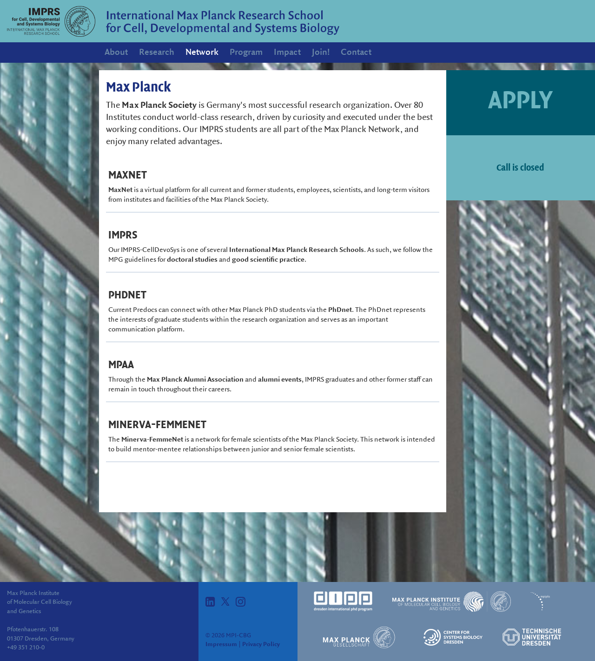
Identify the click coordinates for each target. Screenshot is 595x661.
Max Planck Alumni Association (195, 379)
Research (156, 52)
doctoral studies (192, 260)
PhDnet (340, 310)
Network (201, 52)
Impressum (221, 644)
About (116, 52)
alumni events (280, 379)
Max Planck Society (159, 105)
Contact (356, 52)
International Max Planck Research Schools (296, 250)
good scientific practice (268, 260)
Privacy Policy (261, 644)
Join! (321, 52)
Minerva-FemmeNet (152, 439)
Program (246, 52)
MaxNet (120, 190)
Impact (287, 52)
